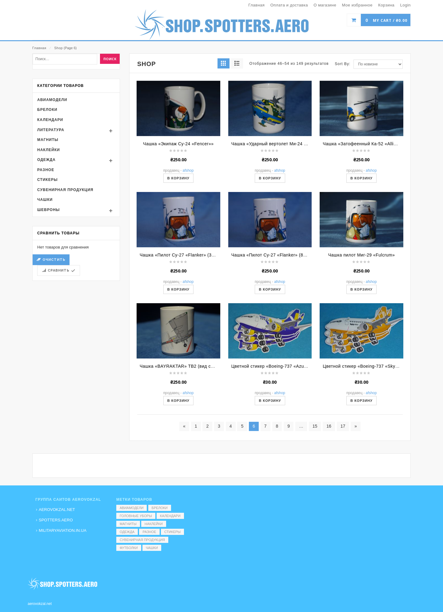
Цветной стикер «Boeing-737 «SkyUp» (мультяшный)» (380, 405)
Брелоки (47, 149)
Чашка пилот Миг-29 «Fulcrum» (361, 294)
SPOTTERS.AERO (56, 520)
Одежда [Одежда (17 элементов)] (127, 532)
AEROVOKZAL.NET (57, 509)
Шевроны (48, 249)
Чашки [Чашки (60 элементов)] (152, 548)
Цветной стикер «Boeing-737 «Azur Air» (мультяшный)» (290, 405)
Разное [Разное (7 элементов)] (149, 532)
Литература (50, 169)
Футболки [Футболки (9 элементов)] (129, 548)
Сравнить (59, 310)
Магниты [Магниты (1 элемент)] (128, 524)
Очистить (54, 299)
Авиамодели (52, 139)
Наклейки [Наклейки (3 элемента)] (153, 524)
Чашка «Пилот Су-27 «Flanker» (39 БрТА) (184, 294)
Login (405, 5)
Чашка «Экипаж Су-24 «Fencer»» (178, 183)
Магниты (47, 179)
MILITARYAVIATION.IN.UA (62, 530)
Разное (45, 209)
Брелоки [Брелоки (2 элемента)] (160, 508)
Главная (39, 48)
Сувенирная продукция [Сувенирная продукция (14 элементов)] (142, 540)
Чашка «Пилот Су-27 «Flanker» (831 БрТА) (276, 294)
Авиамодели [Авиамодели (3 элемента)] (131, 508)
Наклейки (48, 189)
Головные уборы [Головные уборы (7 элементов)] (136, 516)
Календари (50, 159)
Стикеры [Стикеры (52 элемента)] (172, 532)
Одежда (46, 199)
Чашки (45, 239)
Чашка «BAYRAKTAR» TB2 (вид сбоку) (181, 405)
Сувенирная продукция (65, 229)
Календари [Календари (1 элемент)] (170, 516)
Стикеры (47, 219)
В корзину (178, 218)
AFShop (188, 210)
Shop (58, 48)
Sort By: (342, 103)
